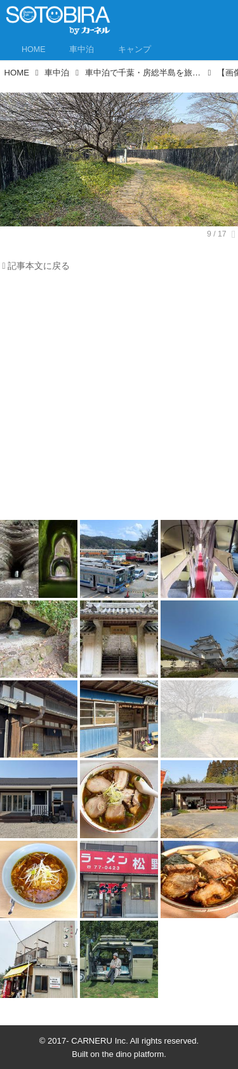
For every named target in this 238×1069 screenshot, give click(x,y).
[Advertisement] (119, 399)
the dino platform (133, 1054)
